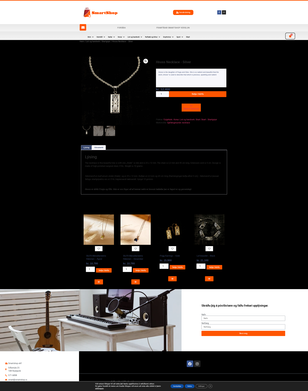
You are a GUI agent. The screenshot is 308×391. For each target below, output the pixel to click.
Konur (176, 119)
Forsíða (121, 28)
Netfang (205, 323)
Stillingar (206, 386)
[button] (90, 37)
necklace (186, 122)
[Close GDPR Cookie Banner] (217, 386)
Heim (82, 41)
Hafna (190, 386)
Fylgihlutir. (168, 119)
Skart (198, 119)
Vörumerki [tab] (98, 147)
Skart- (204, 119)
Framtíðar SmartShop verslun (173, 28)
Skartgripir (106, 41)
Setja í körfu (198, 94)
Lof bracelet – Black (206, 256)
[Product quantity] (162, 94)
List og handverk (93, 41)
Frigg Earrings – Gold (170, 256)
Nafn (203, 315)
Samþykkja (174, 386)
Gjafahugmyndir (174, 122)
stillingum (92, 388)
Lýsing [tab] (86, 147)
